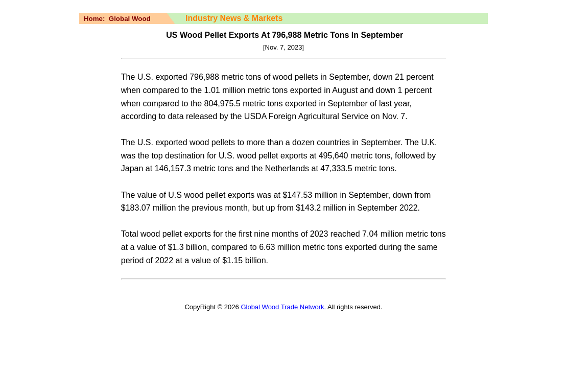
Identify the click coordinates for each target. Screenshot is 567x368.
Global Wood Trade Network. (283, 307)
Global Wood (130, 18)
